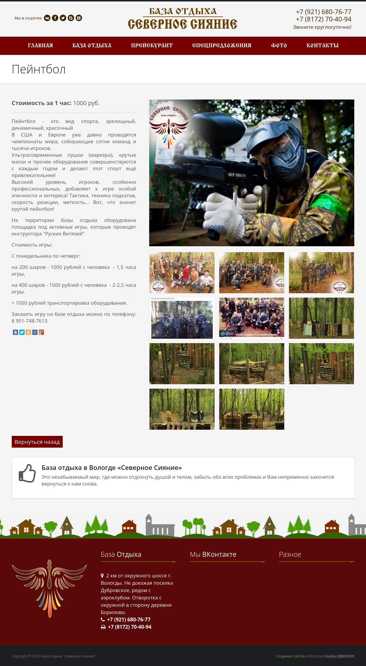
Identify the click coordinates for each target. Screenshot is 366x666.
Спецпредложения (221, 45)
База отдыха (91, 45)
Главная (40, 45)
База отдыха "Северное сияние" (68, 656)
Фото (279, 45)
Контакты (323, 45)
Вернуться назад (37, 442)
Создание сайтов (290, 656)
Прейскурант (152, 45)
